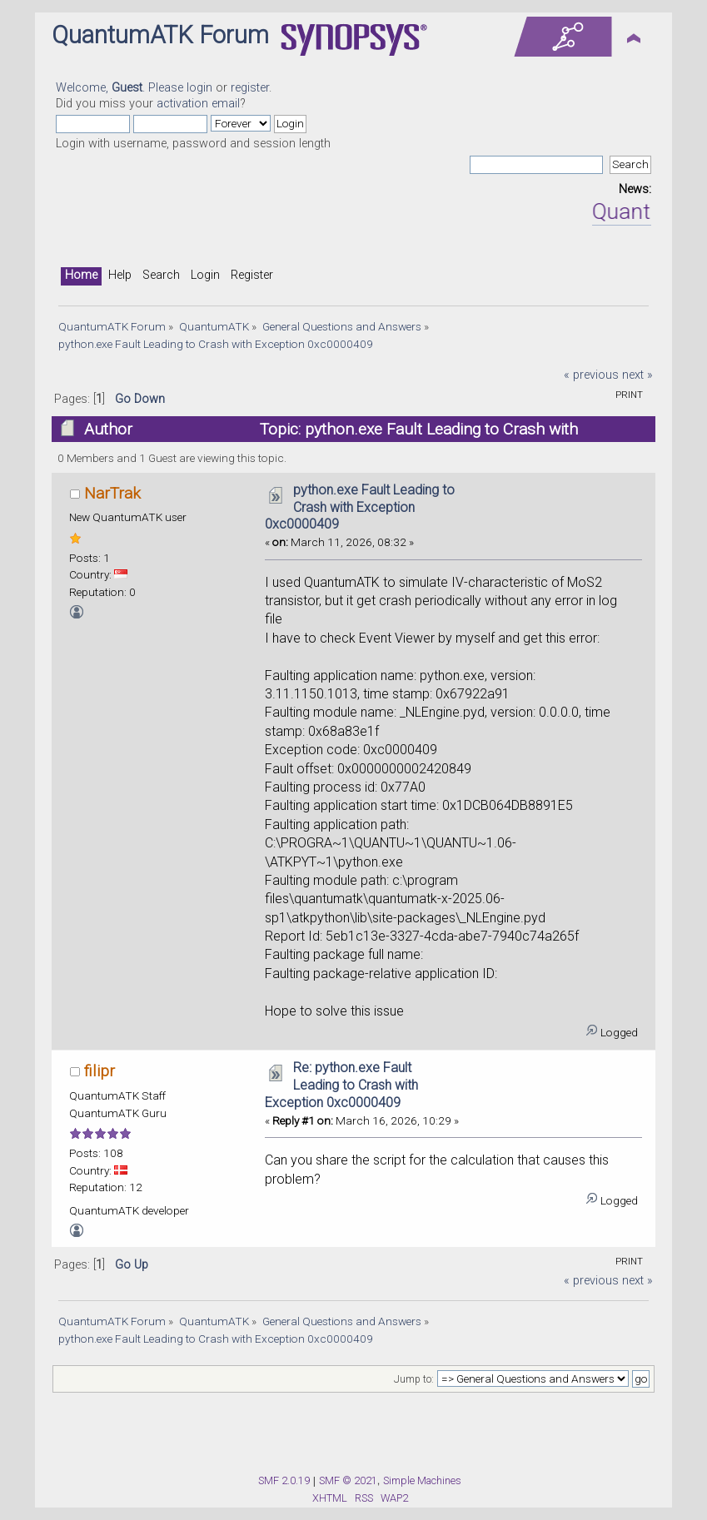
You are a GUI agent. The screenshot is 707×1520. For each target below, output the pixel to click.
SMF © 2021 (348, 1480)
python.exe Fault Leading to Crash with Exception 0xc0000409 (360, 507)
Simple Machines (422, 1480)
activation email (198, 104)
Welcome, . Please (121, 88)
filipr (99, 1070)
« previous (591, 375)
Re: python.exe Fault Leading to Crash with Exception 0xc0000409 (341, 1085)
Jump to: (414, 1379)
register (250, 88)
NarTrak (112, 493)
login (199, 88)
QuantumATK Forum (160, 35)
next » (637, 375)
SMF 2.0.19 (284, 1480)
